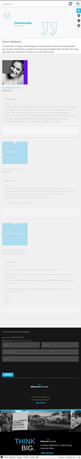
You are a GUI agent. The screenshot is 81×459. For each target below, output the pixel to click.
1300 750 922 (17, 337)
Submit (7, 374)
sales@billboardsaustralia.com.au (23, 340)
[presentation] (19, 367)
